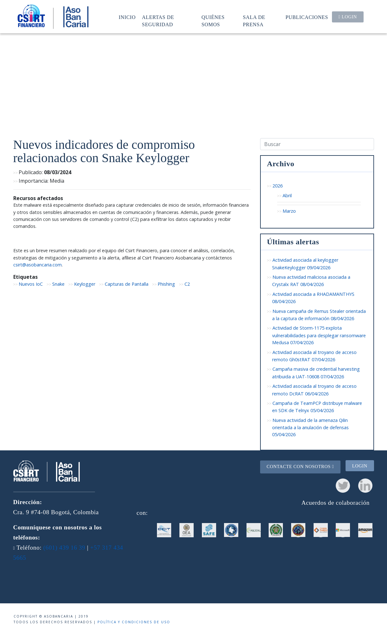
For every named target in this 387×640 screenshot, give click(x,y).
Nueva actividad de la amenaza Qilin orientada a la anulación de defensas (310, 427)
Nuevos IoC (31, 284)
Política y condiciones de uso (133, 622)
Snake (58, 284)
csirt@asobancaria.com (37, 265)
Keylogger (84, 284)
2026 (277, 186)
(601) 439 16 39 (64, 547)
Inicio (127, 17)
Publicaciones (306, 17)
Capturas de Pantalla (126, 284)
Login (348, 16)
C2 (187, 284)
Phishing (166, 284)
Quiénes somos (213, 21)
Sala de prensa (254, 21)
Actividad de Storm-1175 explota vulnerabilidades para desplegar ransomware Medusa (319, 335)
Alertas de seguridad (158, 21)
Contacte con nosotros (300, 466)
